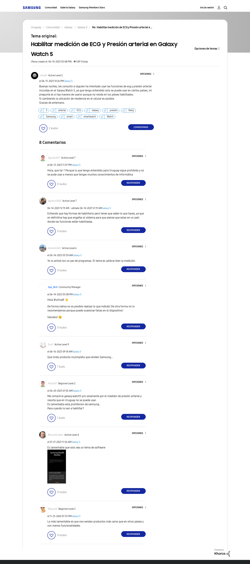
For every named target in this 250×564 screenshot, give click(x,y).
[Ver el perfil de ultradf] (43, 75)
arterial (62, 110)
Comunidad (51, 7)
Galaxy (95, 110)
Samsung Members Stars (92, 7)
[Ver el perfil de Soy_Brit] (52, 287)
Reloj (131, 110)
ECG (79, 110)
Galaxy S (68, 81)
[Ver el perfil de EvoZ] (50, 344)
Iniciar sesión (207, 7)
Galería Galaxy (67, 7)
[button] (148, 74)
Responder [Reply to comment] (133, 182)
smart (70, 116)
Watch (110, 116)
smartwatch (90, 116)
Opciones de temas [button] (205, 48)
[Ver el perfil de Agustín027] (54, 157)
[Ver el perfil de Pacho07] (52, 383)
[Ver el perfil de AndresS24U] (54, 248)
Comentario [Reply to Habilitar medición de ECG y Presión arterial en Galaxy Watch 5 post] (141, 127)
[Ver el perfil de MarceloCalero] (55, 434)
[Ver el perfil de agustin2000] (54, 200)
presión (114, 110)
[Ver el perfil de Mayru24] (52, 508)
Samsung (51, 116)
